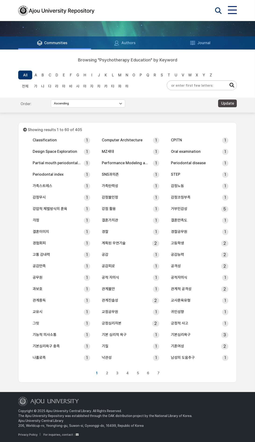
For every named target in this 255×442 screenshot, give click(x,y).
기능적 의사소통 (45, 334)
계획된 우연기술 (114, 243)
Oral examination (186, 151)
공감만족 (39, 266)
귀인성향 (177, 312)
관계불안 (108, 289)
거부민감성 (179, 209)
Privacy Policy (28, 434)
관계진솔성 (110, 300)
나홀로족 (39, 357)
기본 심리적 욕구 (114, 334)
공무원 (37, 277)
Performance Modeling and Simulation (126, 163)
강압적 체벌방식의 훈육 (50, 209)
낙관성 (107, 357)
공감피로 (108, 266)
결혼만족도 (179, 220)
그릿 (36, 323)
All (25, 75)
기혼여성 (177, 346)
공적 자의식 (110, 277)
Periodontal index (48, 174)
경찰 (105, 231)
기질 (105, 346)
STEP (175, 174)
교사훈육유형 (181, 300)
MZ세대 (108, 151)
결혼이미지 (41, 231)
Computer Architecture (122, 140)
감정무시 (39, 197)
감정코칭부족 (181, 197)
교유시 (37, 312)
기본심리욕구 (181, 334)
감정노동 (177, 186)
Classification (45, 140)
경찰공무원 (179, 231)
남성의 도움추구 (183, 357)
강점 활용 (109, 209)
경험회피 (39, 243)
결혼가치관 (110, 220)
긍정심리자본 (111, 323)
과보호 (37, 289)
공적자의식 (179, 277)
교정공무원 (110, 312)
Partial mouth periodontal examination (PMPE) (57, 163)
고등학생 (177, 243)
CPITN (176, 140)
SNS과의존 (110, 174)
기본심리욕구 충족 (46, 346)
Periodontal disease (188, 163)
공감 (105, 254)
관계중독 (39, 300)
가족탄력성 (110, 186)
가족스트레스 (42, 186)
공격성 (176, 266)
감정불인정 (110, 197)
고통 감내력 (41, 254)
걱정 (36, 220)
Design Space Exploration (55, 151)
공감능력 (177, 254)
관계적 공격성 (181, 289)
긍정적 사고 (179, 323)
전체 (25, 86)
